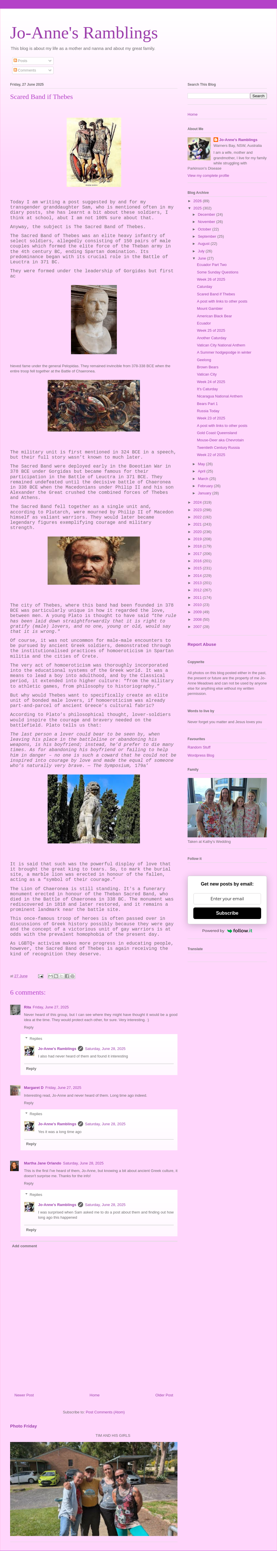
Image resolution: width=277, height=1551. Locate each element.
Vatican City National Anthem (221, 345)
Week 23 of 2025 (211, 418)
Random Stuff (199, 747)
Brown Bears (207, 367)
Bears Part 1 (207, 404)
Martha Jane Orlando (42, 1163)
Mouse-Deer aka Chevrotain (220, 440)
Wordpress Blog (201, 755)
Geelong (204, 360)
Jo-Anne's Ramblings (84, 32)
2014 (198, 575)
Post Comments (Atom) (105, 1412)
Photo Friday (23, 1426)
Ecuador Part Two (212, 264)
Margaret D (34, 1087)
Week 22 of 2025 (211, 455)
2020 (198, 532)
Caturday (204, 286)
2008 (198, 619)
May (202, 464)
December (207, 214)
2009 (198, 612)
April (202, 471)
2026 (198, 201)
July (202, 251)
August (204, 243)
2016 (198, 561)
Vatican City (206, 374)
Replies (36, 1038)
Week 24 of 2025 (211, 382)
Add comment (24, 1246)
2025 (198, 208)
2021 (198, 524)
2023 (198, 510)
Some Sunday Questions (217, 272)
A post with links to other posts (222, 301)
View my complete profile (208, 175)
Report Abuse (202, 644)
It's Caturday (207, 389)
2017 (198, 554)
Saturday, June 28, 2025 (105, 1048)
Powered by (227, 930)
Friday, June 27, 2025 (51, 1007)
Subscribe (227, 913)
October (205, 229)
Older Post (164, 1395)
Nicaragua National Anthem (219, 396)
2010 (198, 605)
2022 (198, 517)
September (207, 236)
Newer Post (24, 1395)
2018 (198, 546)
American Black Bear (214, 316)
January (205, 493)
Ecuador (204, 323)
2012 (198, 590)
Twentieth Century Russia (218, 447)
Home (95, 1395)
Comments (25, 70)
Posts (20, 61)
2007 (198, 626)
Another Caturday (211, 338)
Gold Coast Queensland (217, 433)
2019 (198, 539)
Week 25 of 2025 (211, 330)
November (207, 222)
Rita (27, 1007)
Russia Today (208, 411)
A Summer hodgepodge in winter (224, 352)
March (203, 479)
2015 (198, 568)
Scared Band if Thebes (216, 294)
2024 (198, 502)
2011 (198, 597)
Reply (28, 1027)
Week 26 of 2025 (211, 279)
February (206, 486)
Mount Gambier (210, 308)
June (202, 258)
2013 (198, 583)
